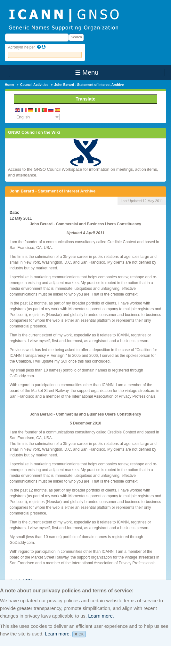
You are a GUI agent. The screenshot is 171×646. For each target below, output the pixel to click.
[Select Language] (37, 117)
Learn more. (101, 616)
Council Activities (34, 84)
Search (76, 37)
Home (9, 84)
